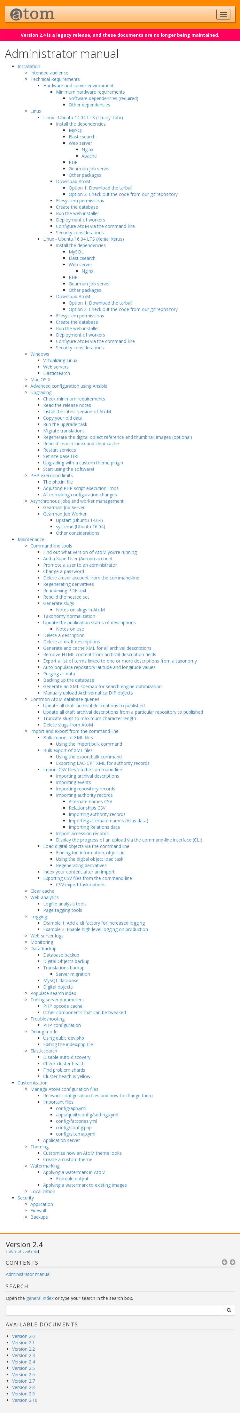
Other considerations (77, 533)
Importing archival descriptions (87, 776)
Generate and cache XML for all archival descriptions (97, 648)
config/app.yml (71, 1108)
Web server (80, 143)
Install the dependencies (81, 124)
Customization (33, 1083)
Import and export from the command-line (74, 731)
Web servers (56, 367)
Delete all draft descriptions (71, 642)
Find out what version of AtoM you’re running (90, 552)
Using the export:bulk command (89, 757)
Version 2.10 (24, 1400)
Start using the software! (68, 469)
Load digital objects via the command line (86, 846)
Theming (39, 1147)
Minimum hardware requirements (90, 92)
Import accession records (82, 833)
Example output (72, 1179)
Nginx (87, 149)
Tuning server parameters (57, 1000)
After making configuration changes (80, 495)
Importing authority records (84, 795)
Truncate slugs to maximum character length (89, 718)
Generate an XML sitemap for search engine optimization (102, 686)
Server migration (73, 974)
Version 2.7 (23, 1381)
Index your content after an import (79, 872)
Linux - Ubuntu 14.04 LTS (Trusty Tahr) (83, 117)
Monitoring (41, 942)
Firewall (38, 1210)
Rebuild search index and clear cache (81, 443)
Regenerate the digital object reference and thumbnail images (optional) (117, 437)
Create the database (77, 207)
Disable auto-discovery (66, 1057)
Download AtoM (73, 181)
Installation (29, 66)
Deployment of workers (80, 220)
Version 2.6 (23, 1374)
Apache (89, 156)
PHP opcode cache (62, 1006)
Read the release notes (67, 405)
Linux (35, 111)
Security (26, 1198)
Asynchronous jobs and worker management (77, 501)
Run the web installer (77, 213)
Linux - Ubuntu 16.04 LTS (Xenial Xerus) (83, 239)
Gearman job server (89, 169)
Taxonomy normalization (69, 616)
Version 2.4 (24, 1244)
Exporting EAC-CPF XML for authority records (103, 763)
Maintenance (31, 539)
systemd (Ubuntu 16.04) (80, 527)
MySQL (76, 130)
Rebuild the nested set (66, 597)
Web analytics (44, 897)
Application (41, 1204)
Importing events (73, 782)
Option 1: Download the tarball (100, 188)
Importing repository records (85, 789)
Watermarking (44, 1166)
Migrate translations (64, 431)
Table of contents (22, 1251)
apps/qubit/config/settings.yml (87, 1115)
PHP (73, 162)
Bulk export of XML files (68, 750)
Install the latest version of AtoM (77, 411)
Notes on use (70, 629)
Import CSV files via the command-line (82, 769)
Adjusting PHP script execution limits (81, 488)
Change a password (63, 571)
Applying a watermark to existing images (85, 1185)
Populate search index (53, 993)
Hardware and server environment (78, 85)
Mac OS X (40, 380)
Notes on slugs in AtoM (80, 610)
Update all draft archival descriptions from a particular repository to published (123, 712)
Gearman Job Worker (65, 514)
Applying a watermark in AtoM (74, 1172)
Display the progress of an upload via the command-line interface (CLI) (129, 840)
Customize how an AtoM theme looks (82, 1153)
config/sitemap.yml (75, 1134)
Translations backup (64, 968)
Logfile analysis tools (65, 904)
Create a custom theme (67, 1159)
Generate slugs (58, 603)
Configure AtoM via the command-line (95, 226)
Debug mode (44, 1032)
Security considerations (80, 232)
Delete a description (64, 635)
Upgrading (40, 392)
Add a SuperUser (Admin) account (78, 558)
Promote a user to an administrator (80, 565)
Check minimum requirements (74, 399)
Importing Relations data (94, 827)
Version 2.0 (23, 1336)
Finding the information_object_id (90, 853)
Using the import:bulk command (89, 744)
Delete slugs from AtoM (68, 725)
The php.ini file (58, 482)
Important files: (58, 1102)
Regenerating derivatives (68, 584)
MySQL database (61, 980)
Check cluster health (64, 1063)
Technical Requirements (55, 79)
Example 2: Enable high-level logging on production (95, 929)
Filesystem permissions (80, 201)
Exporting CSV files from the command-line (87, 878)
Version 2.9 (23, 1394)
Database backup (61, 955)
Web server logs (47, 936)
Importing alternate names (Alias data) (108, 821)
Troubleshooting (47, 1019)
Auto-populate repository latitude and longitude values (99, 667)
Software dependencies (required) (103, 98)
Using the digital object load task (89, 859)
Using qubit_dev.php (63, 1038)
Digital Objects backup (66, 961)
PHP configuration (62, 1025)
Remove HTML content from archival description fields (99, 654)
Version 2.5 (23, 1368)
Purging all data (59, 674)
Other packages (85, 175)
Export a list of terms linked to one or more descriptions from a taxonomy (120, 661)
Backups (39, 1217)
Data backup (43, 948)
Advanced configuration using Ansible (68, 386)
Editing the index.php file (68, 1044)
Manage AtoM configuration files (64, 1089)
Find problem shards (64, 1070)
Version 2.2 (23, 1349)
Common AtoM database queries (64, 699)
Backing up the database (68, 680)
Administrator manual (28, 1274)
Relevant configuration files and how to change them (98, 1095)
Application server (61, 1140)
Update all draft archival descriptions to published (94, 706)
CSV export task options (80, 884)
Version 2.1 (23, 1342)
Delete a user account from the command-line (91, 578)
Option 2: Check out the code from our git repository (123, 194)
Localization (42, 1191)
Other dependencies (89, 105)
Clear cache (42, 891)
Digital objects (58, 987)
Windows (39, 354)
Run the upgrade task (65, 424)
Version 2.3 (23, 1355)
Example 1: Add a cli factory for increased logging (94, 923)
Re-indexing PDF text (65, 590)
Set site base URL (61, 456)
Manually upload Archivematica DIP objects (88, 693)
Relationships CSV (87, 808)
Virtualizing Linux (60, 360)
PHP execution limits (51, 475)
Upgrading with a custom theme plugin (83, 463)
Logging (38, 916)
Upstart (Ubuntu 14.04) (79, 520)
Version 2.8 (23, 1387)
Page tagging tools (62, 910)
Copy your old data (62, 418)
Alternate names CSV (90, 801)
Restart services (59, 450)
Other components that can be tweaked (84, 1012)
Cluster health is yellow (66, 1076)
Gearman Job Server (64, 507)
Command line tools (51, 546)
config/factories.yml (76, 1121)
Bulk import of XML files (68, 737)
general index (40, 1298)
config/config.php (74, 1127)
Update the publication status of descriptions (89, 622)
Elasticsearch (82, 137)
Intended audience (49, 73)
